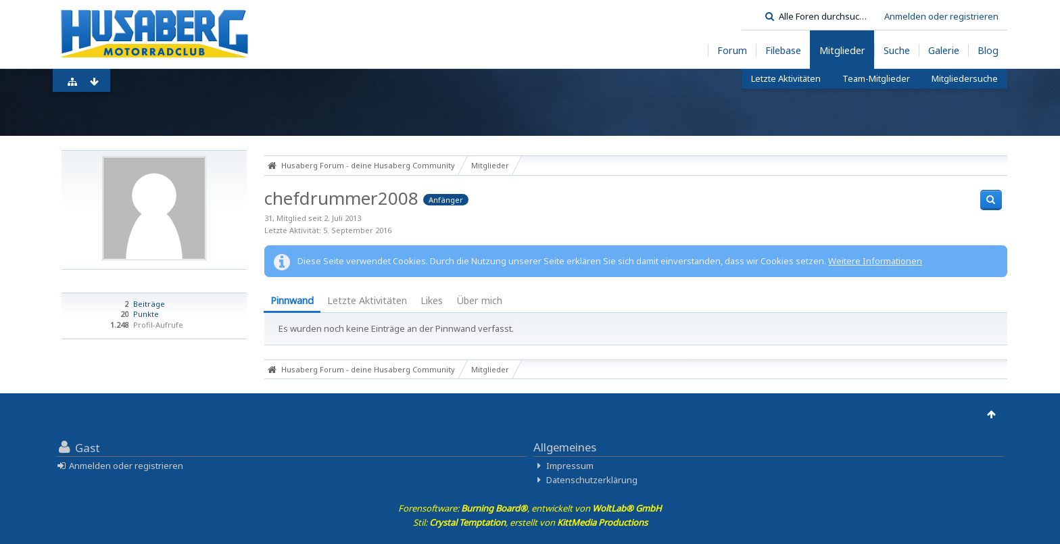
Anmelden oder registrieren (941, 16)
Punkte (146, 314)
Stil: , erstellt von (530, 522)
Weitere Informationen (875, 261)
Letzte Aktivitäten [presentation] (367, 300)
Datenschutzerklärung (591, 480)
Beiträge (149, 304)
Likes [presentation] (431, 300)
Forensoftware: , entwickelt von (530, 508)
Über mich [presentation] (479, 300)
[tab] (292, 302)
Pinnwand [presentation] (292, 300)
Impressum (570, 466)
